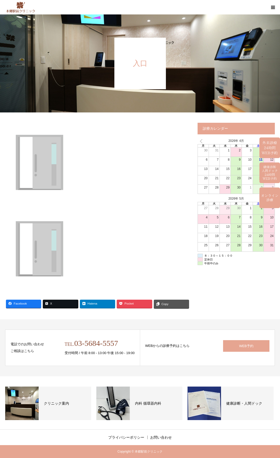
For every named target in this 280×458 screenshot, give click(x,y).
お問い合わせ (161, 437)
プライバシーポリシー (126, 437)
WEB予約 (246, 346)
